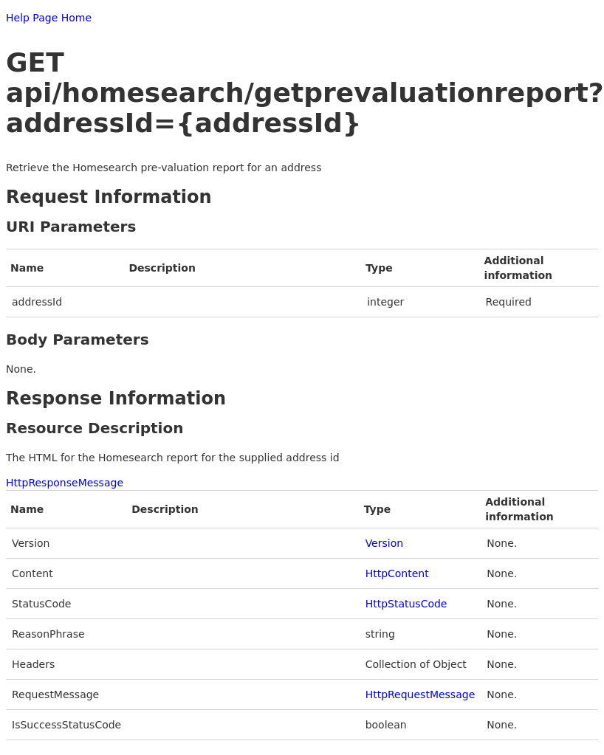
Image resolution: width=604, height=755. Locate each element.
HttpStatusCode (406, 604)
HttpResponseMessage (64, 483)
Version (384, 543)
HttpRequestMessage (421, 694)
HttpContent (397, 573)
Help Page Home (49, 18)
